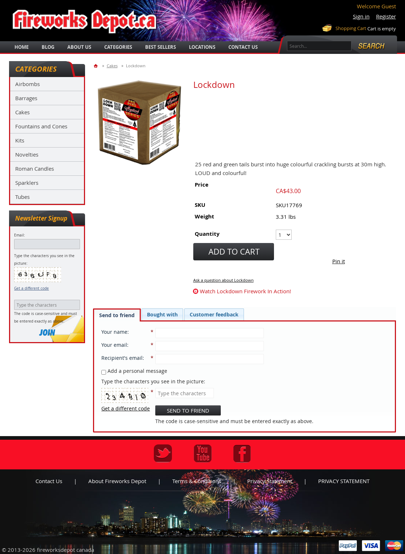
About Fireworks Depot (117, 481)
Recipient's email (122, 357)
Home (21, 47)
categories (118, 47)
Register (386, 16)
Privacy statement (269, 481)
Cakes (22, 112)
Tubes (22, 196)
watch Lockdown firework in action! (245, 291)
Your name (114, 331)
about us (79, 47)
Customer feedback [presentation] (214, 314)
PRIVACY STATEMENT (344, 481)
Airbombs (27, 84)
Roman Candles (34, 168)
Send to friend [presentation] (117, 315)
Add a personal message (134, 370)
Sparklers (26, 182)
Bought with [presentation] (162, 314)
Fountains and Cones (41, 126)
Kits (19, 140)
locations (202, 47)
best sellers (160, 47)
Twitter (163, 453)
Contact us (48, 481)
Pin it (338, 261)
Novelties (26, 154)
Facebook (242, 453)
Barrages (26, 98)
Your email (114, 344)
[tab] (117, 314)
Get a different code (31, 288)
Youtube (203, 453)
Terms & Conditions (196, 481)
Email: (19, 235)
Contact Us (243, 47)
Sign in (361, 16)
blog (48, 47)
